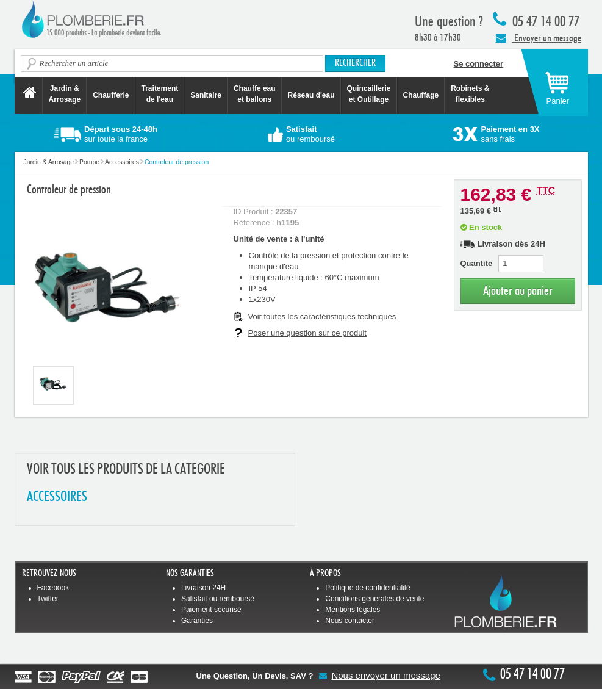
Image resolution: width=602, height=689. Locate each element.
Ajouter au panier (518, 290)
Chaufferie (111, 95)
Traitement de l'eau (160, 94)
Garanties (197, 620)
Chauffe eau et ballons (255, 94)
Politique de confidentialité (367, 587)
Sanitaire (205, 95)
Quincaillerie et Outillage (369, 94)
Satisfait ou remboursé (217, 598)
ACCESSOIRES (57, 497)
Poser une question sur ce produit (307, 332)
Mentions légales (352, 609)
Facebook (53, 587)
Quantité (476, 263)
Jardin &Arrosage (65, 94)
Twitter (48, 598)
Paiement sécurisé (211, 609)
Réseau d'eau (311, 95)
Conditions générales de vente (374, 598)
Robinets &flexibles (470, 94)
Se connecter (479, 63)
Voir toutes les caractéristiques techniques (322, 316)
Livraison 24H (203, 587)
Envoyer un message (538, 37)
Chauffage (421, 95)
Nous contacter (349, 620)
